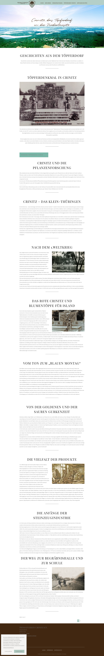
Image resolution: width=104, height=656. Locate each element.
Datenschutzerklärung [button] (8, 647)
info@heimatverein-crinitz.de (29, 635)
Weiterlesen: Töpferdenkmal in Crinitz (32, 154)
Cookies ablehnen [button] (8, 651)
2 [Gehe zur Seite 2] (80, 620)
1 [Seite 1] (78, 620)
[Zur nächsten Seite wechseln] (82, 619)
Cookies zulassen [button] (19, 651)
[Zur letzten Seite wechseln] (83, 619)
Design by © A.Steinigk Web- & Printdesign (59, 653)
